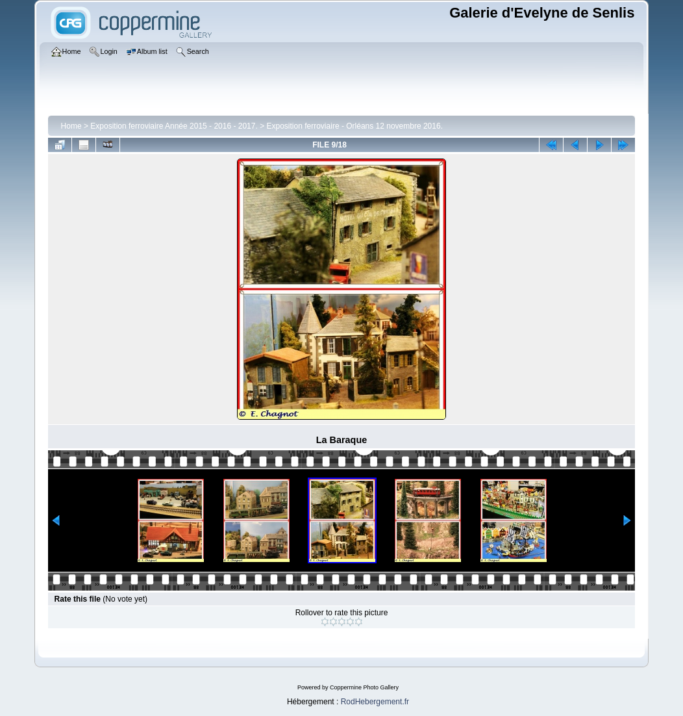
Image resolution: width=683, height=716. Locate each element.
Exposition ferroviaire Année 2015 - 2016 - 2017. (174, 126)
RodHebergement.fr (375, 701)
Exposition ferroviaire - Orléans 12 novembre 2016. (355, 126)
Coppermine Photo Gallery (364, 687)
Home (71, 126)
